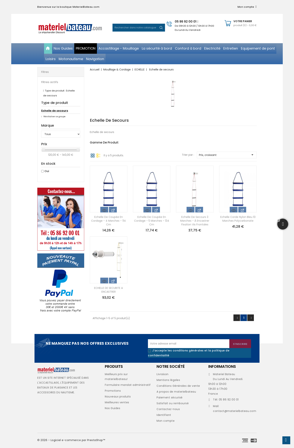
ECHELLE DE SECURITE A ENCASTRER (108, 290)
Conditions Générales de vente (178, 386)
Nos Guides (112, 408)
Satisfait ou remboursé (173, 403)
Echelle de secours (54, 111)
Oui (46, 171)
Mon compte (166, 421)
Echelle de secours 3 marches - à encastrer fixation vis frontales (194, 220)
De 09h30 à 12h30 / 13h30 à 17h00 (194, 26)
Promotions (113, 391)
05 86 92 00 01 (186, 21)
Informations (222, 366)
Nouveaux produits (118, 396)
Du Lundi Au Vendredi (187, 30)
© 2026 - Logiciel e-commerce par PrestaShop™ (71, 440)
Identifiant (164, 415)
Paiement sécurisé (170, 397)
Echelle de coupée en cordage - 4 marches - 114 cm (108, 220)
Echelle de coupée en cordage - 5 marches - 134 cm (151, 220)
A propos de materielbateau (176, 392)
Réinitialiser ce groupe (54, 116)
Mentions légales (168, 380)
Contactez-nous (168, 409)
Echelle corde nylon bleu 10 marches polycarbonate (238, 219)
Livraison (163, 374)
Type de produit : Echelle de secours (59, 93)
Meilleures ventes (117, 402)
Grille (92, 155)
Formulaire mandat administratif (128, 385)
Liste (98, 155)
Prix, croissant (227, 155)
